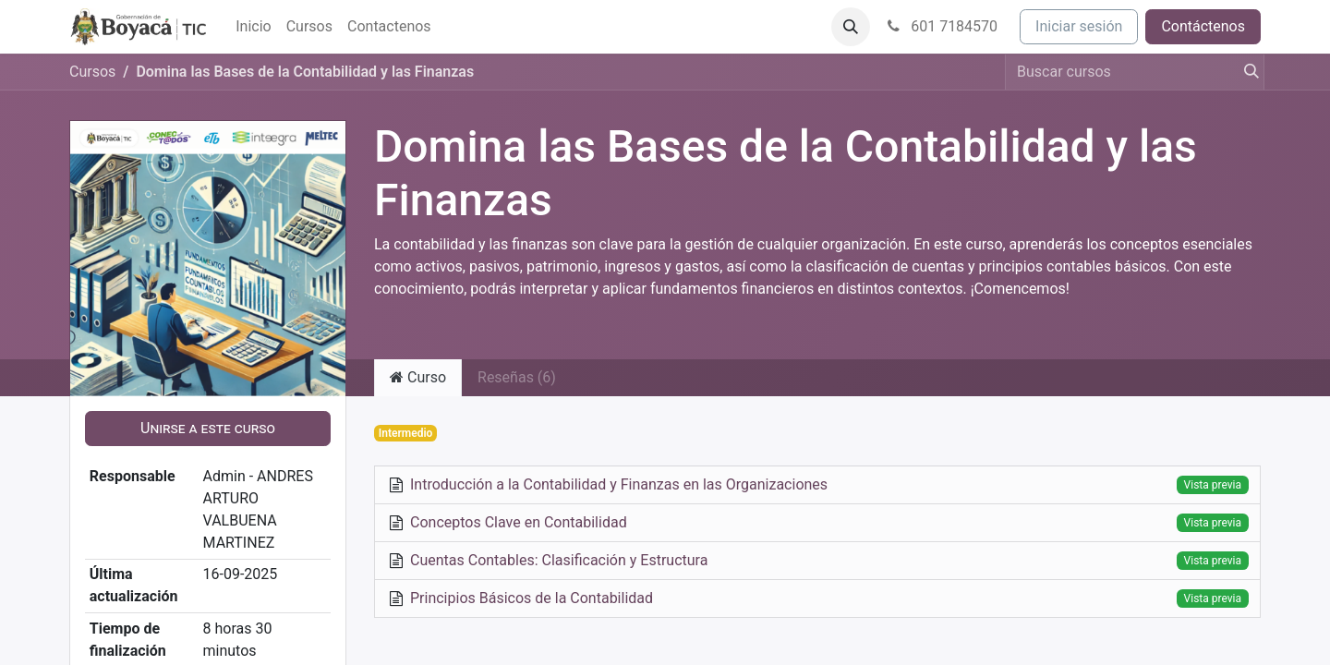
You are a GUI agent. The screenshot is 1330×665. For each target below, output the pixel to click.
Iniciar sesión (1078, 26)
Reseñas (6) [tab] (517, 377)
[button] (850, 26)
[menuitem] (253, 26)
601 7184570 (941, 26)
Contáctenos (1203, 26)
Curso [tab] (418, 377)
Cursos (92, 71)
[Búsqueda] (1246, 72)
